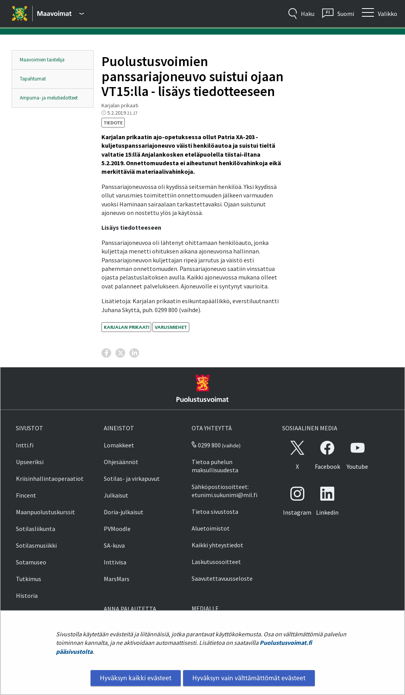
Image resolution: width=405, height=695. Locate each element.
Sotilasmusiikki (36, 545)
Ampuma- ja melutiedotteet (49, 97)
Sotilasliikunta (35, 529)
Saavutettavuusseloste (222, 578)
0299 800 (206, 445)
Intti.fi (24, 445)
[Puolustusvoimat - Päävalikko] (60, 13)
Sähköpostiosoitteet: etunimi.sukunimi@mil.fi (224, 491)
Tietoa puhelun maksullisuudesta (215, 466)
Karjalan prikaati (126, 327)
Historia (27, 595)
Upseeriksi (30, 462)
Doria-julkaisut (123, 512)
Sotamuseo (31, 562)
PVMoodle (117, 529)
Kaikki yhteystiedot (217, 545)
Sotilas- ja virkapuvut (132, 478)
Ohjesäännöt (121, 462)
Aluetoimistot (211, 528)
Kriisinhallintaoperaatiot (50, 478)
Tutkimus (28, 579)
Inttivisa (115, 562)
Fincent (26, 495)
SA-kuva (114, 545)
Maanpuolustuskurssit (45, 512)
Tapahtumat (33, 78)
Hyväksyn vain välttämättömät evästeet (248, 678)
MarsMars (116, 579)
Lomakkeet (119, 445)
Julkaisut (116, 495)
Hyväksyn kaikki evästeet (135, 678)
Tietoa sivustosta (215, 511)
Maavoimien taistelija (42, 59)
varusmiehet (171, 327)
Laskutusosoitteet (216, 562)
